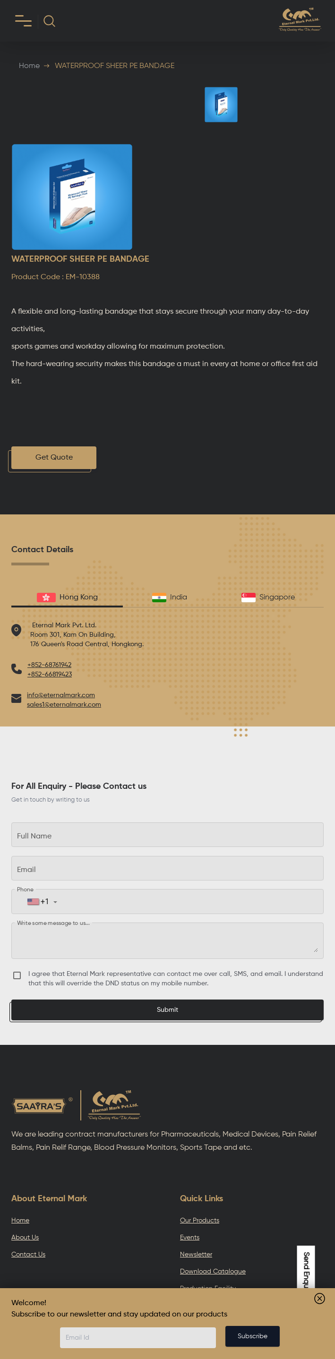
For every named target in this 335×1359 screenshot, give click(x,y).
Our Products (199, 1220)
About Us (25, 1237)
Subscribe (252, 1336)
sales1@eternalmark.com (64, 704)
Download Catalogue (213, 1271)
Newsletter (196, 1254)
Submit (167, 1010)
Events (189, 1237)
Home (29, 66)
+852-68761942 (49, 665)
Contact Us (28, 1254)
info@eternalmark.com (61, 695)
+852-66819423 (49, 674)
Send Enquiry (306, 1274)
